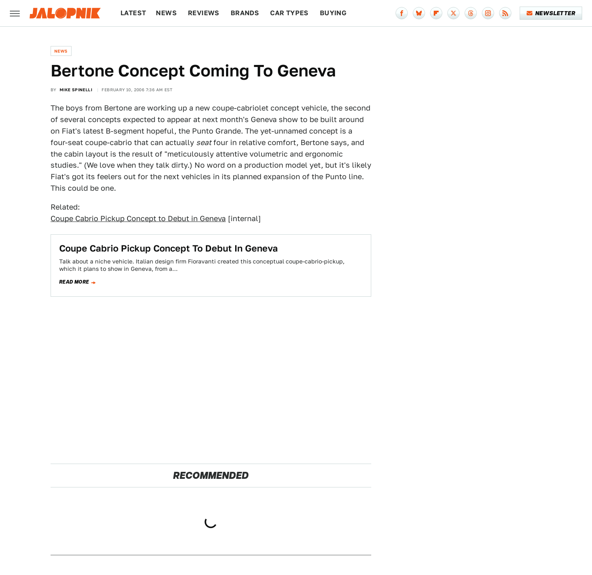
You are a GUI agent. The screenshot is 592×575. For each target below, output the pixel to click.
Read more (74, 282)
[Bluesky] (419, 13)
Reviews (204, 13)
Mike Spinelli (76, 89)
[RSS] (505, 13)
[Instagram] (488, 13)
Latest (133, 13)
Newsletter (551, 13)
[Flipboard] (436, 13)
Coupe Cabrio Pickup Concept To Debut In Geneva (168, 248)
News (166, 13)
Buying (333, 13)
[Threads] (471, 13)
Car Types (289, 13)
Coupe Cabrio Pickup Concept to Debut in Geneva (138, 218)
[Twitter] (453, 13)
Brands (245, 13)
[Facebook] (401, 13)
